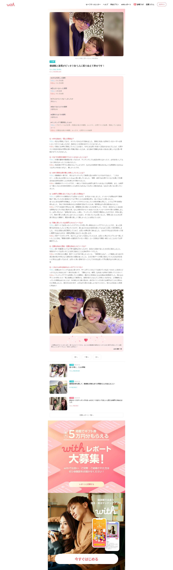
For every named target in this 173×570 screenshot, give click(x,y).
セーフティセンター (93, 4)
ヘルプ (105, 4)
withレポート (126, 4)
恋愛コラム (150, 4)
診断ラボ (139, 4)
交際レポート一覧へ (86, 415)
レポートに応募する (86, 484)
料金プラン (114, 4)
